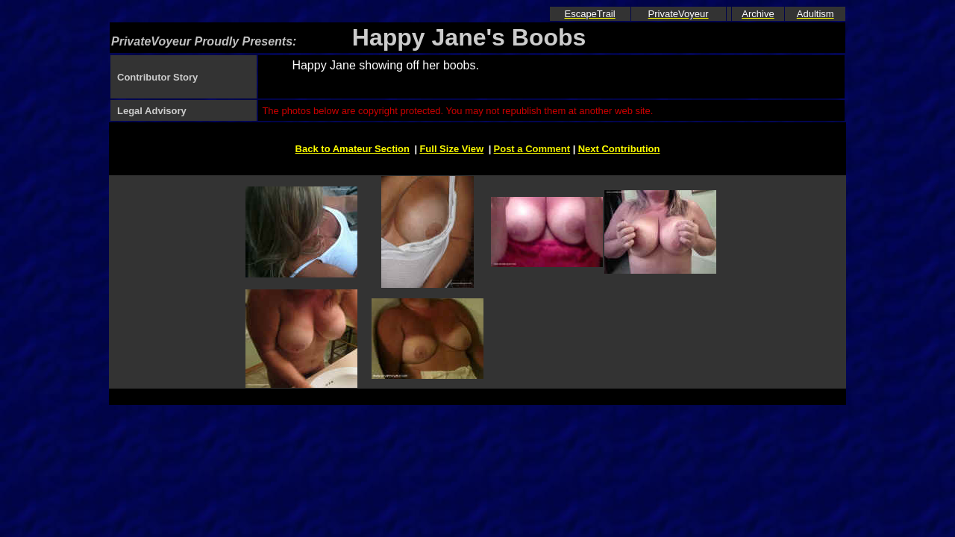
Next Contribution (619, 148)
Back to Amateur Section (352, 148)
